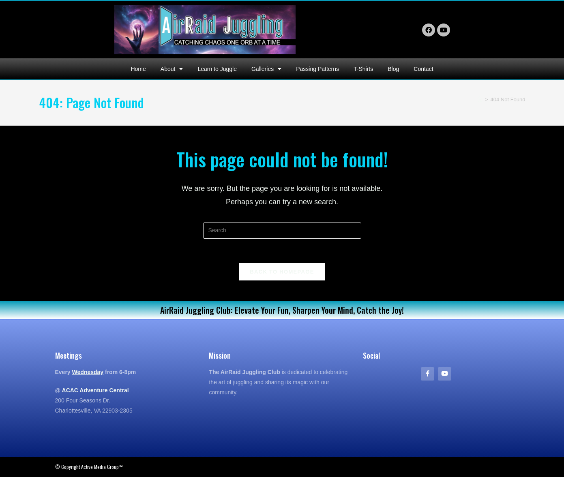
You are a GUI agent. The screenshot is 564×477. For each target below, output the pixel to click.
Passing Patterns (317, 69)
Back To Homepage (282, 272)
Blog (393, 69)
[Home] (480, 99)
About (172, 69)
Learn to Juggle (217, 69)
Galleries (266, 69)
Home (138, 69)
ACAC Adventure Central (95, 390)
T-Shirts (363, 69)
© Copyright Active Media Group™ (88, 466)
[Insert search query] (282, 230)
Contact (423, 69)
